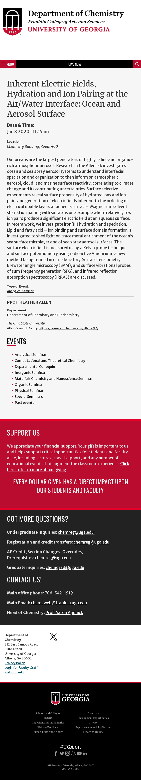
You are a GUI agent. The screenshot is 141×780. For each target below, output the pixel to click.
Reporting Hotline (93, 731)
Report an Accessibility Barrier (93, 727)
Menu (8, 64)
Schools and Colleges (48, 713)
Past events (24, 402)
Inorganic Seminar (30, 372)
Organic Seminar (29, 384)
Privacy (93, 722)
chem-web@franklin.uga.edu (59, 602)
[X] (61, 753)
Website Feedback (48, 727)
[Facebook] (56, 753)
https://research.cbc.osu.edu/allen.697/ (68, 328)
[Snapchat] (73, 753)
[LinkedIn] (85, 753)
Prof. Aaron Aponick (64, 612)
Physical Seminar (29, 390)
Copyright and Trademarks (48, 722)
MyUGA (48, 718)
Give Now (74, 64)
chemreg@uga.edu (76, 532)
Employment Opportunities (93, 718)
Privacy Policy (15, 663)
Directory (93, 713)
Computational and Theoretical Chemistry (50, 360)
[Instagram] (67, 753)
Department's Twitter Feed (53, 636)
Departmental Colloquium (37, 366)
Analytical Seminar (20, 291)
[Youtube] (79, 753)
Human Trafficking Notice (48, 731)
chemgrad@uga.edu (65, 567)
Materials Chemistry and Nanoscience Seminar (53, 378)
